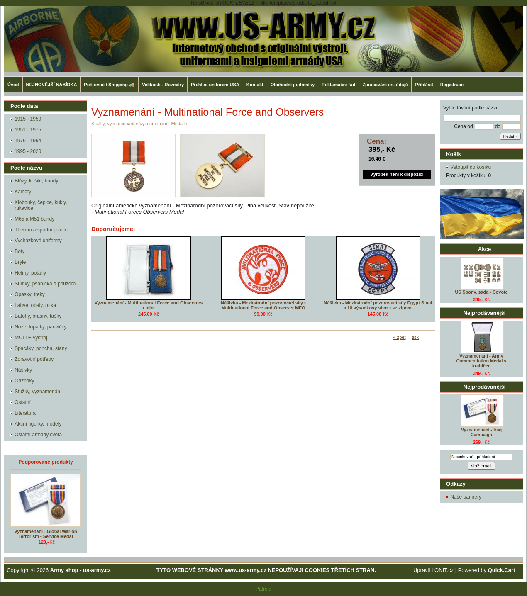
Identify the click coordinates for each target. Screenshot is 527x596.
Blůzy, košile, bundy (36, 181)
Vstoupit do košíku (470, 167)
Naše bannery (465, 497)
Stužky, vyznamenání (38, 391)
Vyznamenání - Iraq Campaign (481, 432)
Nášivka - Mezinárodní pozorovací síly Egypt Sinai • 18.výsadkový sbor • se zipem (378, 305)
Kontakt (255, 84)
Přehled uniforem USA (215, 84)
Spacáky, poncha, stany (41, 348)
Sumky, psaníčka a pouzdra (45, 284)
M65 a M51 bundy (34, 219)
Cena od (463, 126)
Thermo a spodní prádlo (41, 230)
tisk (415, 337)
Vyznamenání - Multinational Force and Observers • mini (149, 305)
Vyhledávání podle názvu (471, 108)
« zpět (399, 337)
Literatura (25, 413)
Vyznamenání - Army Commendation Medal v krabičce (481, 360)
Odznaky (24, 381)
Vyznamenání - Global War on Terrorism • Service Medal (46, 534)
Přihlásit (424, 84)
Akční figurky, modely (38, 424)
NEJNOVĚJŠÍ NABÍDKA (51, 84)
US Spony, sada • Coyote (481, 291)
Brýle (20, 262)
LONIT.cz (443, 570)
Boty (19, 251)
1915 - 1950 (28, 119)
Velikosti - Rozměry (163, 84)
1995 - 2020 (28, 151)
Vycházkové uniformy (38, 240)
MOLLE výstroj (31, 338)
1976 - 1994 (28, 141)
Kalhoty (23, 192)
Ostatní (23, 402)
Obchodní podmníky (293, 84)
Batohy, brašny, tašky (38, 316)
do (497, 126)
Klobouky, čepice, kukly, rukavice (41, 205)
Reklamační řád (338, 84)
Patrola (263, 589)
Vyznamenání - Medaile (163, 123)
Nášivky (23, 370)
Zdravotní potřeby (34, 359)
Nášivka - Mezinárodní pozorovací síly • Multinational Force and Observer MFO (263, 305)
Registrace (452, 84)
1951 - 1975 (28, 130)
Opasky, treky (29, 294)
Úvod (13, 84)
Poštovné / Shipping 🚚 (109, 84)
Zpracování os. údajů (385, 84)
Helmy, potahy (30, 273)
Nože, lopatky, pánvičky (40, 327)
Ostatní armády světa (38, 435)
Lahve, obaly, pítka (35, 305)
